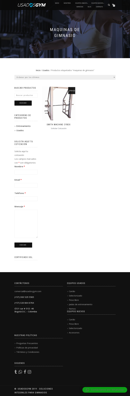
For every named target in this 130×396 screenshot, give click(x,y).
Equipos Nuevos (97, 3)
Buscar (23, 103)
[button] (104, 390)
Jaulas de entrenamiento (80, 304)
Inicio (57, 3)
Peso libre (74, 300)
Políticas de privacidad (27, 347)
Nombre (19, 166)
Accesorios (74, 332)
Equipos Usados (81, 3)
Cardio (72, 291)
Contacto (99, 7)
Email (18, 179)
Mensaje (19, 206)
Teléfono (20, 193)
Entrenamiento (23, 126)
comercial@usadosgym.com (27, 291)
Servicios (80, 7)
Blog (89, 7)
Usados (45, 70)
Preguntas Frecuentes (27, 343)
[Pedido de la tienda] (65, 77)
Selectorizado (75, 295)
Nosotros (67, 3)
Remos (72, 308)
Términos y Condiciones (27, 352)
